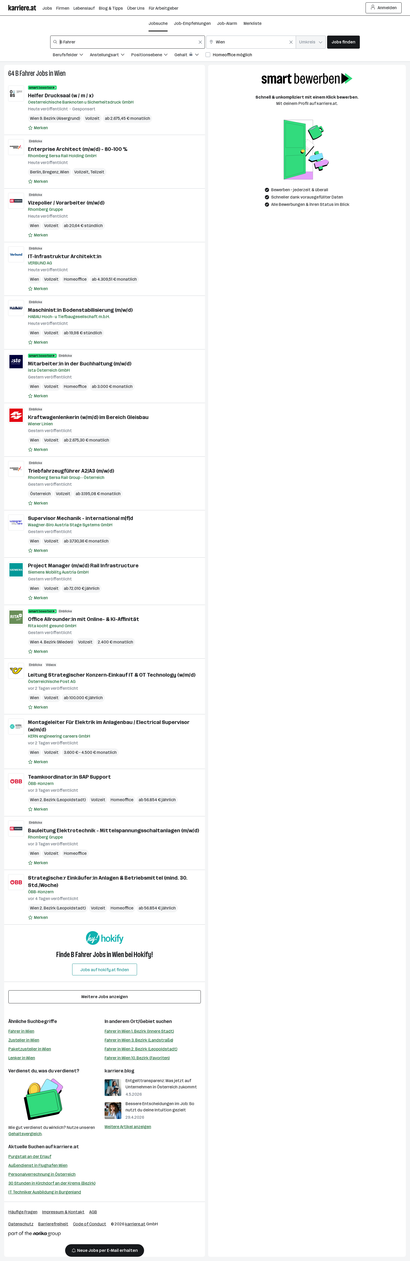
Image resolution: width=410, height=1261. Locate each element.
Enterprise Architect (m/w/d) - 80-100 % (77, 149)
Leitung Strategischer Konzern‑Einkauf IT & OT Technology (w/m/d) (111, 675)
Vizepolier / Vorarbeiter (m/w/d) (66, 203)
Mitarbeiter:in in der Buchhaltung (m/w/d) (79, 363)
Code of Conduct (89, 1224)
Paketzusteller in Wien (29, 1049)
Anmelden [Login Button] (384, 8)
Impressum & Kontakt (63, 1211)
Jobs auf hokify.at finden (104, 969)
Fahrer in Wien (21, 1031)
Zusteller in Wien (23, 1040)
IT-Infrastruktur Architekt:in (64, 256)
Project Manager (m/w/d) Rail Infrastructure (83, 565)
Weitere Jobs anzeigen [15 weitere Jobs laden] (104, 996)
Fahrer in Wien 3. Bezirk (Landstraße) (139, 1040)
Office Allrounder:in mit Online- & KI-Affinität (83, 619)
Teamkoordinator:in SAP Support (69, 777)
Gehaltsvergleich (25, 1133)
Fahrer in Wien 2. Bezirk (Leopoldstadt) (141, 1049)
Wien (60, 73)
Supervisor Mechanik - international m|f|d (80, 518)
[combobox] (127, 42)
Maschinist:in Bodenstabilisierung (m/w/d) (80, 310)
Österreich (40, 493)
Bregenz (51, 171)
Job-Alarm (227, 23)
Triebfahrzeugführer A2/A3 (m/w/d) (71, 471)
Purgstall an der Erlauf (29, 1156)
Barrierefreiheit (53, 1224)
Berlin (35, 171)
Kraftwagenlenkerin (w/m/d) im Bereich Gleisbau (88, 417)
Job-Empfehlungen (192, 23)
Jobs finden (343, 41)
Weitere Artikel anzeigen (128, 1126)
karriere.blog (119, 1071)
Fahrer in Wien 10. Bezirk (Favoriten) (137, 1057)
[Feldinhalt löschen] (200, 42)
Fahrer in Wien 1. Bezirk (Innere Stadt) (139, 1031)
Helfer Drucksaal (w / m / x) (60, 95)
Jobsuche (158, 23)
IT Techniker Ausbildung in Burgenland (44, 1192)
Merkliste (252, 23)
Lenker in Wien (21, 1057)
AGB (93, 1211)
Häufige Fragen (22, 1211)
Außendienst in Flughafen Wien (37, 1165)
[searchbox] (127, 42)
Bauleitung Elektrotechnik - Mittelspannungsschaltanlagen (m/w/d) (113, 830)
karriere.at (66, 1147)
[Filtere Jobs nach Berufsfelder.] (71, 55)
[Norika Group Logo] (34, 1234)
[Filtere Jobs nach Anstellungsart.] (110, 55)
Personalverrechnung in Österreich (42, 1174)
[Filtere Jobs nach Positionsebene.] (152, 55)
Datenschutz (20, 1224)
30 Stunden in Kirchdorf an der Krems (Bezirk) (51, 1183)
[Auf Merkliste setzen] (38, 128)
